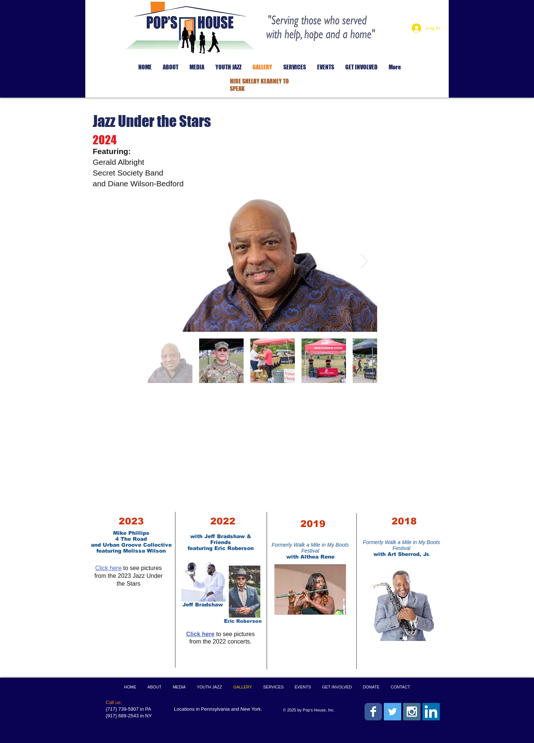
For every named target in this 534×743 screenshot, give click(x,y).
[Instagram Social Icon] (412, 711)
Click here (108, 568)
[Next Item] (364, 261)
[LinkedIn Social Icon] (431, 711)
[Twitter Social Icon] (392, 711)
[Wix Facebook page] (373, 711)
